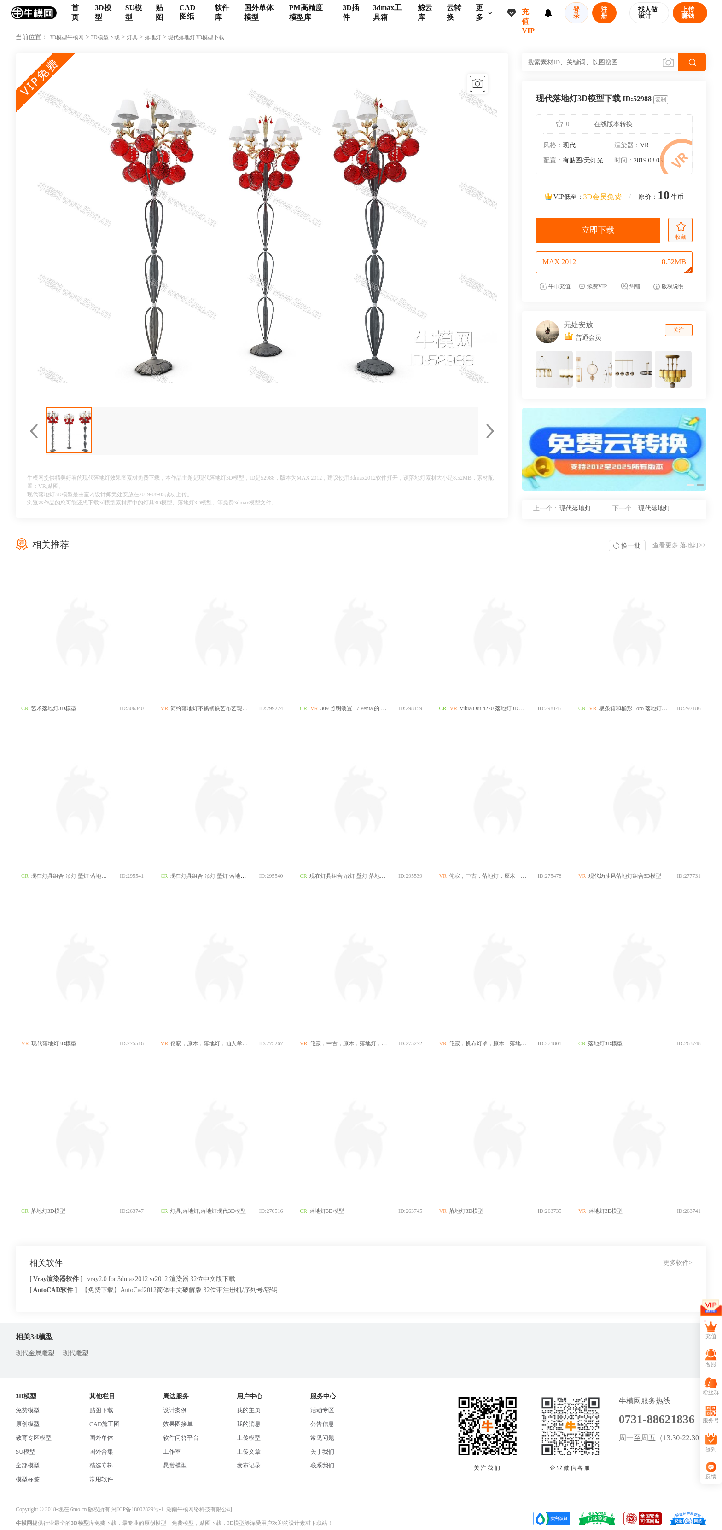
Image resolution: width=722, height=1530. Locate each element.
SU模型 (133, 12)
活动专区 (322, 1410)
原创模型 (28, 1423)
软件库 (222, 12)
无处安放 (578, 325)
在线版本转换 (613, 124)
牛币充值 (555, 286)
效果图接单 (178, 1423)
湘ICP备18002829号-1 (137, 1509)
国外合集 (101, 1451)
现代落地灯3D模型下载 (196, 37)
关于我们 (322, 1451)
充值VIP (528, 16)
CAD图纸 (188, 12)
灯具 (132, 37)
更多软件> (678, 1262)
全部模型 (28, 1465)
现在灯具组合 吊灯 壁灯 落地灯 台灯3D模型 (84, 876)
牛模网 (24, 1523)
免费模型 (28, 1410)
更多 (484, 12)
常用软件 (101, 1479)
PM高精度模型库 (306, 12)
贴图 (159, 12)
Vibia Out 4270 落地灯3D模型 (495, 708)
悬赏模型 (175, 1465)
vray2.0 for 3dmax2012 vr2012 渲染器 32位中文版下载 (161, 1278)
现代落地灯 (562, 508)
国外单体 (101, 1437)
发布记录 (249, 1465)
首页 (75, 12)
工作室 (172, 1451)
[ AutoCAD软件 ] (53, 1290)
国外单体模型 (259, 12)
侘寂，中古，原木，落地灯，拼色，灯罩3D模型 (369, 1043)
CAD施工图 (104, 1423)
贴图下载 (101, 1410)
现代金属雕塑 (35, 1353)
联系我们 (322, 1465)
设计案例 (175, 1410)
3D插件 (351, 12)
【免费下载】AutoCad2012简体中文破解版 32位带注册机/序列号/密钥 (180, 1290)
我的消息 (249, 1423)
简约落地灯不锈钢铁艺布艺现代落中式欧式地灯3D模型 (238, 708)
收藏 (680, 231)
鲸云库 (425, 12)
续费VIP (592, 286)
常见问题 (322, 1437)
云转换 (454, 12)
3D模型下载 (105, 37)
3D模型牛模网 (67, 37)
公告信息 (322, 1423)
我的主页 (249, 1410)
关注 (678, 330)
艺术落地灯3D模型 (53, 708)
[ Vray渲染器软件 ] (55, 1278)
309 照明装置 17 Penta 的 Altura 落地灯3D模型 (376, 708)
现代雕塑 (75, 1353)
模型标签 (28, 1479)
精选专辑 (101, 1465)
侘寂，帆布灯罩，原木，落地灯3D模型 (497, 1043)
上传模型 (249, 1437)
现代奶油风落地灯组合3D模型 (626, 876)
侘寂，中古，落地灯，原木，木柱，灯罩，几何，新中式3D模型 (528, 876)
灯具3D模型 (157, 502)
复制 (660, 99)
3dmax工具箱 (387, 12)
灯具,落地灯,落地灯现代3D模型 (208, 1211)
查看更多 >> (679, 545)
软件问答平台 (181, 1437)
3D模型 (103, 12)
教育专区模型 (34, 1437)
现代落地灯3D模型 (54, 1043)
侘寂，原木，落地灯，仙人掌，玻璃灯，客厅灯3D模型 (238, 1043)
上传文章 (249, 1451)
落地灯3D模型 (195, 502)
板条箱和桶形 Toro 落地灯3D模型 (640, 708)
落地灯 (153, 37)
